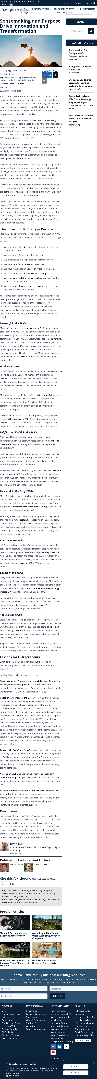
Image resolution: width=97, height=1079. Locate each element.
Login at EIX (90, 3)
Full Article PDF (16, 91)
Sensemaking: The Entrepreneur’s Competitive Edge (78, 53)
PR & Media (7, 1032)
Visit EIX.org (83, 1040)
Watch (61, 12)
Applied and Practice (17, 70)
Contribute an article (12, 1020)
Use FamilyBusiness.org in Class (11, 1014)
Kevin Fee (10, 74)
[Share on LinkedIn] (49, 75)
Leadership (31, 1011)
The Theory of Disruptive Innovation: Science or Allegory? (81, 118)
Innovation (9, 77)
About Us (68, 3)
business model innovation (23, 80)
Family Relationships (36, 1014)
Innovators (5, 80)
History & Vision (9, 1026)
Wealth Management (36, 1029)
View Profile (15, 853)
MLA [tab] (12, 884)
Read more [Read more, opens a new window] (15, 1073)
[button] (33, 1076)
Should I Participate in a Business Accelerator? (13, 934)
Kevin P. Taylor (41, 864)
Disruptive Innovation (25, 77)
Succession (31, 1017)
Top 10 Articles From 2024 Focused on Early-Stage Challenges (80, 99)
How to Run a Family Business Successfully (44, 961)
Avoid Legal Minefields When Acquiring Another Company (46, 935)
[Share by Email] (44, 81)
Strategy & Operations (31, 1025)
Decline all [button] (76, 1073)
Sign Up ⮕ (57, 996)
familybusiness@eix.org (62, 1041)
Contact (78, 3)
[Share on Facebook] (44, 75)
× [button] (94, 1063)
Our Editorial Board (11, 1023)
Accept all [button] (75, 1067)
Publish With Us (86, 9)
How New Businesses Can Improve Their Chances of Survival (14, 963)
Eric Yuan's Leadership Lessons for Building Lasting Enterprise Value (81, 82)
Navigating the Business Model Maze (81, 68)
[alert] (48, 1069)
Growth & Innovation (36, 1020)
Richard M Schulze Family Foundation (10, 1037)
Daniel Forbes (16, 864)
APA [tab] (4, 884)
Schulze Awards (9, 1029)
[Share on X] (55, 75)
